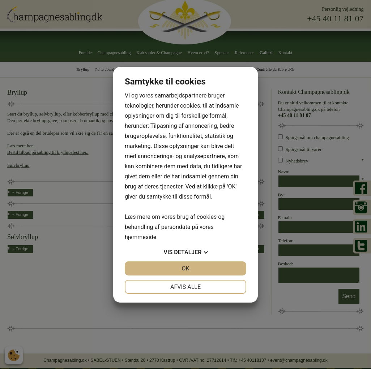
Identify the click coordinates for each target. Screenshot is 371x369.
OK (185, 268)
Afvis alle (185, 286)
